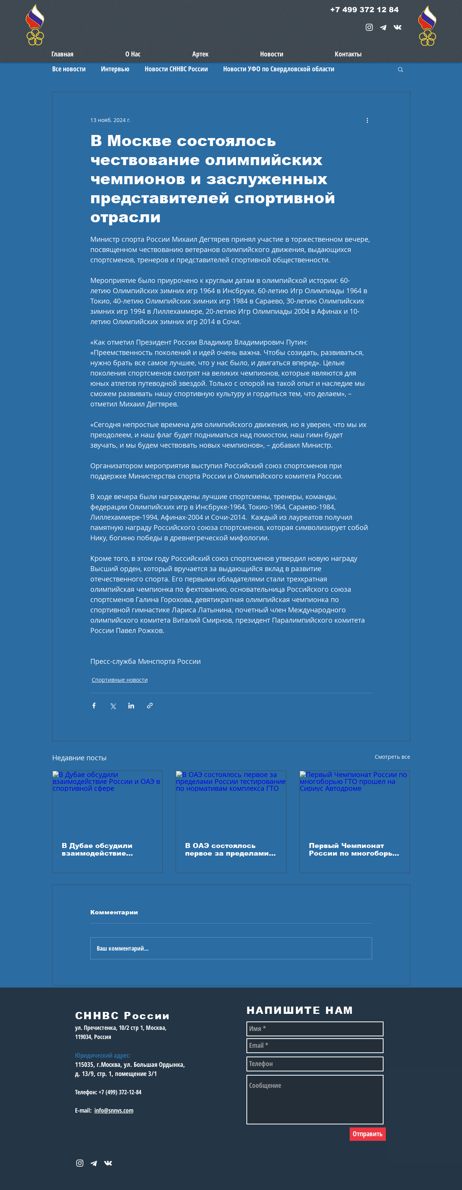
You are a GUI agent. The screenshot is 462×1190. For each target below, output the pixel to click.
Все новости (69, 68)
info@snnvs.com (113, 1110)
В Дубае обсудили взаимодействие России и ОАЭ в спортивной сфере (98, 849)
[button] (400, 69)
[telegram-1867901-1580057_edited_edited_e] (383, 27)
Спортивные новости (120, 679)
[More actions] (367, 119)
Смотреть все (392, 756)
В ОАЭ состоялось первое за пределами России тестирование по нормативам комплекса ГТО (227, 849)
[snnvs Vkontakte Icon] (397, 27)
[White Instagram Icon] (369, 27)
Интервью (115, 68)
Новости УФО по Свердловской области (278, 68)
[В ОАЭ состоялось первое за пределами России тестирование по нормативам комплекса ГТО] (231, 802)
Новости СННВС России (176, 68)
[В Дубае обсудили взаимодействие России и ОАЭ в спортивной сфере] (108, 802)
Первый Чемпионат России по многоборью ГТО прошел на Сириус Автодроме (354, 849)
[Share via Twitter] (112, 705)
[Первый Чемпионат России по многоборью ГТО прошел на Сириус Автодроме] (355, 802)
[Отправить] (368, 1134)
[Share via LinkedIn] (131, 705)
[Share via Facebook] (94, 705)
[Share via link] (149, 705)
